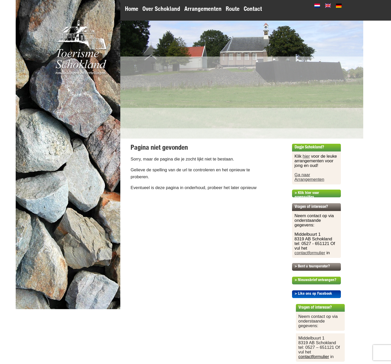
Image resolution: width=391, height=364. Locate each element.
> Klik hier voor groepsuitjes (307, 194)
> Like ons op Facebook (313, 293)
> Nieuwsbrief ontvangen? (315, 279)
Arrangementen (203, 8)
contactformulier (310, 252)
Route (233, 8)
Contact (253, 8)
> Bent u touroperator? (312, 266)
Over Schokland (161, 8)
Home (131, 8)
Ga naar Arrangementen (309, 177)
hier (306, 156)
